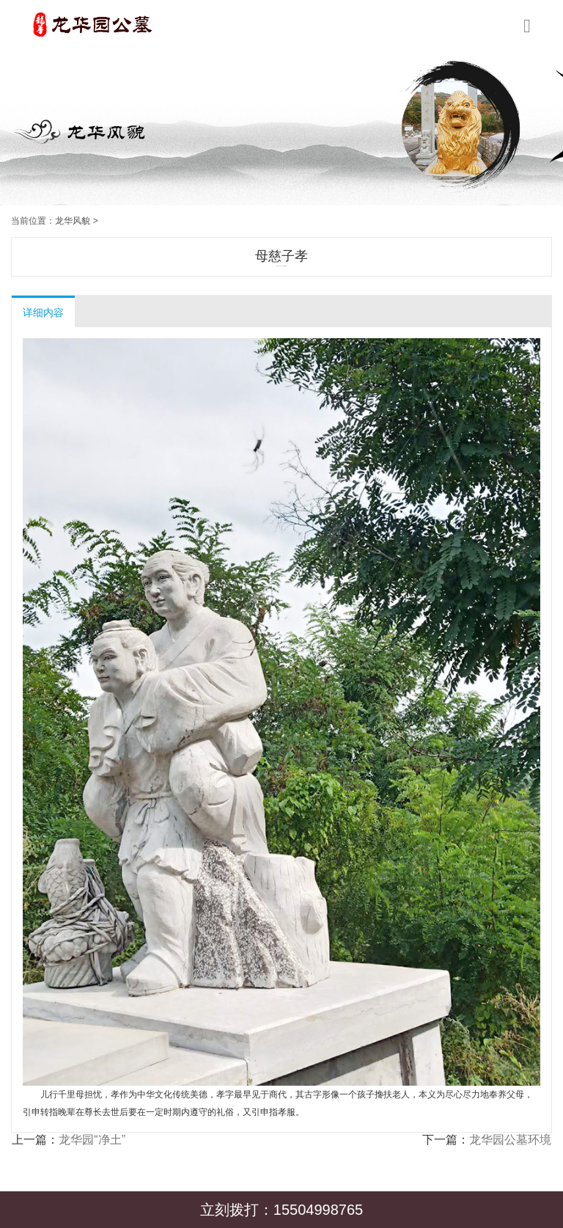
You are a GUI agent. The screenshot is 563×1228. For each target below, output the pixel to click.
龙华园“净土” (92, 1139)
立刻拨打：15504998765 (281, 1210)
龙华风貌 (72, 221)
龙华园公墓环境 (510, 1139)
